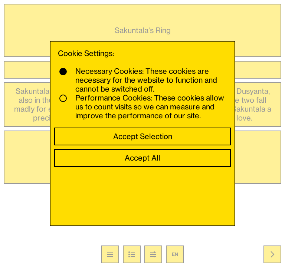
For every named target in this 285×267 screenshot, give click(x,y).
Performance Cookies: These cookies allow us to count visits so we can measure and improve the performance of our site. (141, 106)
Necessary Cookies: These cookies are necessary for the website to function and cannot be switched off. (138, 80)
